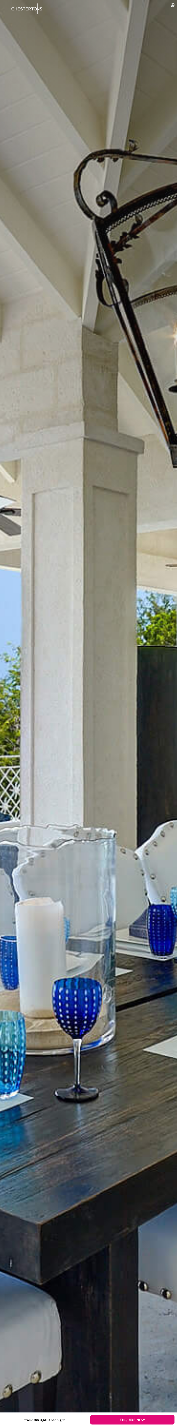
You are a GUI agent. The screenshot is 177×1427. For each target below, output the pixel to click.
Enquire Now (132, 1419)
